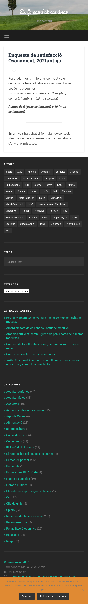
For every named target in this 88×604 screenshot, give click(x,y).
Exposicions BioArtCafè (22, 472)
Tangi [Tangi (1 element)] (43, 224)
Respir (10, 541)
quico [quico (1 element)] (45, 217)
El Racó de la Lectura (20, 447)
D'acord (26, 596)
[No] (83, 590)
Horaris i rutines (17, 485)
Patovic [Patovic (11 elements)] (54, 211)
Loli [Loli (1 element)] (55, 191)
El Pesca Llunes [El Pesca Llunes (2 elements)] (31, 178)
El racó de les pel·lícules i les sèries (30, 454)
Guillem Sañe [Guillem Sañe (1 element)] (13, 185)
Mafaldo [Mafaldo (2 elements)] (66, 191)
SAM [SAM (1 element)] (74, 217)
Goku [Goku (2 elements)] (62, 178)
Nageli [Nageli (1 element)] (25, 211)
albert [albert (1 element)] (9, 171)
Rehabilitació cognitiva (21, 528)
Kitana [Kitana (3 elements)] (71, 185)
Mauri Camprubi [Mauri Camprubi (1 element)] (14, 204)
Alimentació (14, 422)
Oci (8, 497)
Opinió (10, 510)
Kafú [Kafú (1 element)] (59, 185)
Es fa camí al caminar (44, 11)
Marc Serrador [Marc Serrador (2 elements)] (26, 198)
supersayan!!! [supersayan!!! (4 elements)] (27, 224)
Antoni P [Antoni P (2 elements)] (46, 171)
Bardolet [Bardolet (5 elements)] (60, 171)
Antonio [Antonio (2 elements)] (32, 171)
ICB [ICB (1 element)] (27, 185)
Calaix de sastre (16, 435)
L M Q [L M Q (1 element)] (45, 191)
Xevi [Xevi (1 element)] (8, 230)
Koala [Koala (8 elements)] (9, 191)
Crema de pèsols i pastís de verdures (30, 354)
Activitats (12, 404)
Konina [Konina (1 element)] (21, 191)
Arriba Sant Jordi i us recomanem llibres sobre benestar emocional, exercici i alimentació (43, 362)
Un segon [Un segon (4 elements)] (56, 224)
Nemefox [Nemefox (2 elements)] (39, 211)
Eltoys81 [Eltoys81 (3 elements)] (49, 178)
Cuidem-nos (14, 441)
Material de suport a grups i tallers (28, 491)
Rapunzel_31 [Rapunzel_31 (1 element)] (60, 217)
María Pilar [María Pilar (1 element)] (56, 198)
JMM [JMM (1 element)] (49, 185)
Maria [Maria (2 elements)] (42, 198)
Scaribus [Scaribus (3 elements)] (10, 224)
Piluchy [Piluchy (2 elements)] (33, 217)
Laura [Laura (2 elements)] (33, 191)
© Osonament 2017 (16, 562)
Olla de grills (14, 503)
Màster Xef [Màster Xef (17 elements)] (11, 211)
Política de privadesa (53, 596)
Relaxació (12, 535)
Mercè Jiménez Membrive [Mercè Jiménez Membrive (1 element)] (51, 204)
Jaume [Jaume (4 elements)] (37, 185)
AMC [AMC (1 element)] (19, 171)
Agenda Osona (15, 416)
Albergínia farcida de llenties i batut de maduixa (37, 328)
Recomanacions (17, 522)
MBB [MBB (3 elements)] (30, 204)
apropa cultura (15, 429)
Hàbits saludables (18, 478)
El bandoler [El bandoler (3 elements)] (12, 178)
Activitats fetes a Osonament (25, 410)
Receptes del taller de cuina (24, 516)
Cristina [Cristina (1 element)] (74, 171)
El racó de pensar (17, 460)
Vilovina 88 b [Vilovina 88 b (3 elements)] (73, 224)
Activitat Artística (17, 391)
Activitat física (15, 397)
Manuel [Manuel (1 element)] (10, 198)
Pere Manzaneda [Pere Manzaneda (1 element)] (15, 217)
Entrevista (12, 466)
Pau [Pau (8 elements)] (65, 211)
